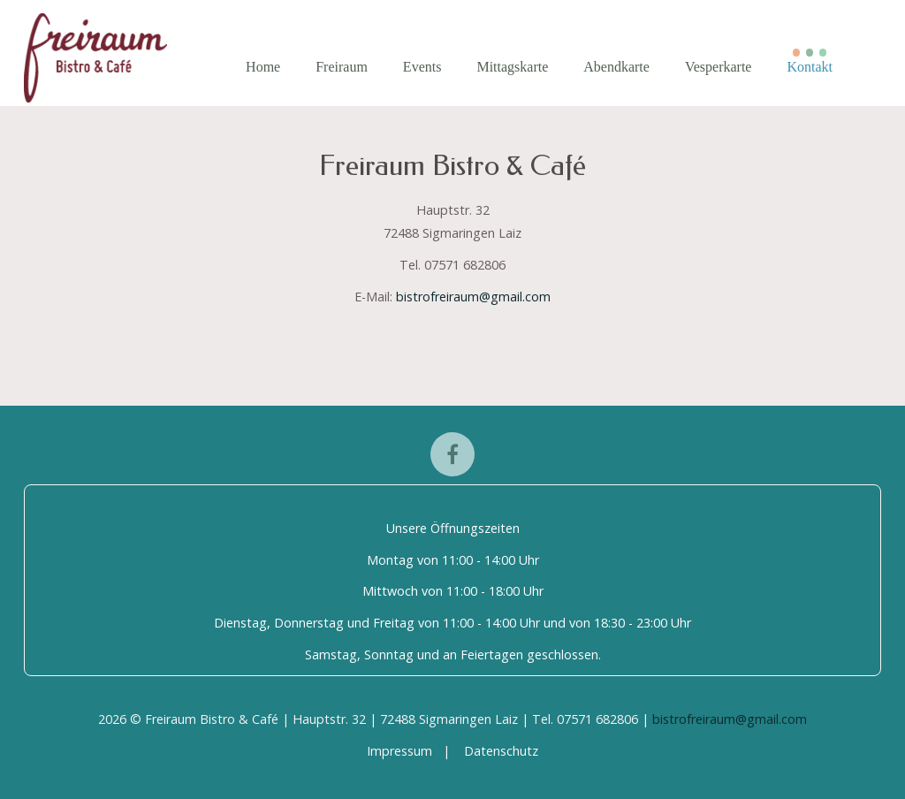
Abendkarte (616, 66)
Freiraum (342, 66)
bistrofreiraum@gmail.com (473, 296)
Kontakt (810, 66)
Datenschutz (501, 750)
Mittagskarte (512, 66)
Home (263, 66)
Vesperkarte (718, 66)
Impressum (399, 750)
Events (422, 66)
